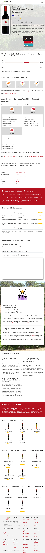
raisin (8, 322)
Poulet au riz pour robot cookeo (8, 121)
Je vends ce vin (28, 42)
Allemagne (25, 520)
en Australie (39, 15)
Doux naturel (15, 542)
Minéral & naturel (22, 87)
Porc (35, 531)
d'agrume (4, 322)
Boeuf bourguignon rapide (29, 119)
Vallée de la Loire (37, 551)
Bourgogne (25, 547)
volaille (13, 156)
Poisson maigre (37, 530)
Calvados (25, 549)
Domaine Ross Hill (17, 7)
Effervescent (5, 544)
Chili (35, 519)
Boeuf (33, 112)
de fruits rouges (8, 93)
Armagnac (25, 542)
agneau (8, 156)
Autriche (25, 525)
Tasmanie (9, 340)
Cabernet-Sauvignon (20, 172)
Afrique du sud (26, 519)
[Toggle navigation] (42, 2)
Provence (36, 547)
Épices (36, 87)
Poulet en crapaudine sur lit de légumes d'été (11, 115)
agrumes (32, 91)
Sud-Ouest (36, 550)
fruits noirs (13, 93)
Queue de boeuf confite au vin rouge (31, 125)
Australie (18, 179)
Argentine (25, 522)
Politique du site (6, 533)
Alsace (24, 541)
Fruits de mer (26, 533)
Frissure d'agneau (6, 142)
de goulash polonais (32, 156)
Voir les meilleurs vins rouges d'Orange (35, 486)
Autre (14, 544)
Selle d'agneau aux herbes (7, 148)
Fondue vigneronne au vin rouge (30, 121)
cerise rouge (36, 322)
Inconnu (14, 545)
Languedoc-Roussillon (36, 541)
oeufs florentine (9, 157)
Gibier (24, 534)
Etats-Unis (36, 522)
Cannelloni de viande (6, 123)
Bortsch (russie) (27, 117)
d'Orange (22, 15)
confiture (12, 322)
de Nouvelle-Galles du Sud (30, 15)
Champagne (25, 550)
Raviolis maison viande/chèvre (8, 117)
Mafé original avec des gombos (8, 144)
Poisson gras (25, 536)
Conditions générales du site (8, 535)
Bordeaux (25, 545)
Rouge (17, 181)
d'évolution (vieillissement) (20, 91)
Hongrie (35, 525)
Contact (4, 532)
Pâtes (35, 533)
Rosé (4, 545)
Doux (14, 541)
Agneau (11, 133)
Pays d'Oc (36, 545)
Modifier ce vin (28, 45)
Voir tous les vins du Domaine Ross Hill (35, 420)
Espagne (35, 520)
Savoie (35, 548)
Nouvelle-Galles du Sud (21, 176)
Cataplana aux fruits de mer (29, 115)
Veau (35, 534)
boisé (28, 91)
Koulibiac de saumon (6, 125)
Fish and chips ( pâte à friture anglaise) (10, 119)
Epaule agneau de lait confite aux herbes (32, 123)
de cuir (26, 322)
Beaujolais (25, 544)
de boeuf (5, 156)
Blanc (4, 542)
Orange (17, 174)
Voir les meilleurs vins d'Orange (36, 450)
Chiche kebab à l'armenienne (8, 146)
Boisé (8, 87)
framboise (30, 322)
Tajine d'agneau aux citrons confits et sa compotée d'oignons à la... (10, 137)
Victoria (4, 340)
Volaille (12, 112)
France (35, 524)
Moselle (35, 543)
